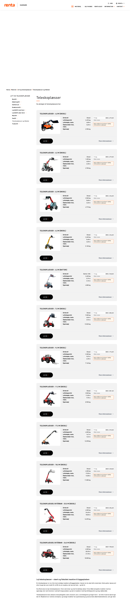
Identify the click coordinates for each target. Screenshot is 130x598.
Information (108, 6)
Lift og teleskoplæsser (25, 90)
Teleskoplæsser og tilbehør (41, 90)
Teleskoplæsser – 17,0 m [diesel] (53, 426)
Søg (111, 3)
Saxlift (14, 118)
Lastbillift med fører (18, 110)
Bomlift (14, 99)
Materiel (78, 6)
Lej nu (45, 141)
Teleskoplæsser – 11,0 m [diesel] (53, 387)
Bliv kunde (88, 6)
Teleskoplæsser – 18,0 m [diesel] (53, 465)
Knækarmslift (16, 107)
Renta (120, 3)
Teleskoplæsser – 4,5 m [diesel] (53, 153)
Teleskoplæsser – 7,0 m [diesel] (53, 309)
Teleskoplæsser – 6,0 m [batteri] (53, 270)
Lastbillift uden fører (18, 113)
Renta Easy (98, 6)
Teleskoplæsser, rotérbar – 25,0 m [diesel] (58, 504)
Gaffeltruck (15, 104)
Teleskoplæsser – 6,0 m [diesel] (53, 192)
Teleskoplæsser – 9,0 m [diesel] (53, 348)
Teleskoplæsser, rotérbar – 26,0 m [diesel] (58, 543)
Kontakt (120, 6)
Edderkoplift (16, 102)
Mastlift (14, 115)
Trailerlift (15, 123)
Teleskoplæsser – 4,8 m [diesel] (53, 114)
